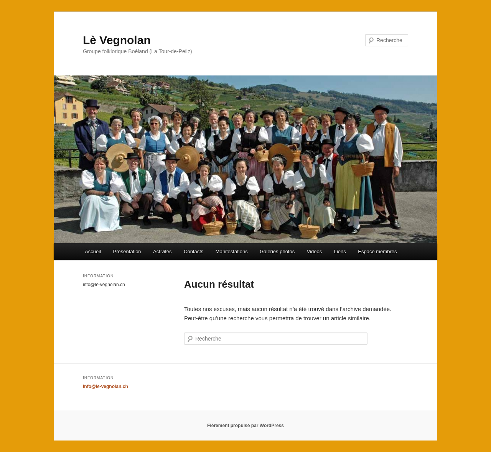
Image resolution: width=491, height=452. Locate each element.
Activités (162, 251)
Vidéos (314, 251)
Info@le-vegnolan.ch (105, 386)
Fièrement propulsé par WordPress (245, 425)
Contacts (193, 251)
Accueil (93, 251)
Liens (340, 251)
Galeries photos (277, 251)
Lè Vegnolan (117, 40)
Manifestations (232, 251)
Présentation (127, 251)
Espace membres (377, 251)
